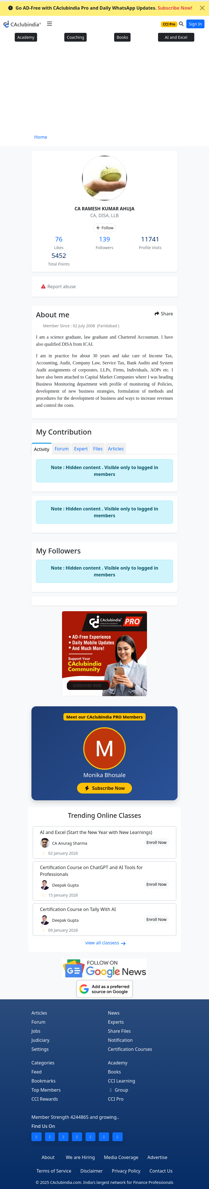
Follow (104, 227)
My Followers (58, 550)
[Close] (202, 8)
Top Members (46, 1090)
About (48, 1157)
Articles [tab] (115, 449)
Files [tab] (98, 449)
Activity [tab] (41, 449)
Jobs (35, 1031)
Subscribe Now (104, 788)
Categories (42, 1063)
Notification (120, 1040)
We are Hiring (80, 1157)
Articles (39, 1013)
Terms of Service (54, 1171)
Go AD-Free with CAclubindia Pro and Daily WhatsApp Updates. (100, 8)
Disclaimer (91, 1171)
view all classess (105, 943)
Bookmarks (43, 1081)
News (114, 1013)
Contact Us (161, 1171)
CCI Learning (121, 1081)
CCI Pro (115, 1099)
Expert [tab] (81, 449)
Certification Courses (130, 1049)
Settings (40, 1049)
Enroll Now (156, 842)
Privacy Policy (126, 1171)
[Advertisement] (104, 89)
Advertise (157, 1157)
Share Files (119, 1031)
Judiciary (40, 1040)
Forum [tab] (62, 449)
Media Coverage (121, 1157)
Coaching (75, 37)
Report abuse (58, 286)
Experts (116, 1022)
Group (118, 1090)
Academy (25, 37)
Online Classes (104, 815)
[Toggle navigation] (49, 24)
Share (163, 314)
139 (104, 239)
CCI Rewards (44, 1099)
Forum (38, 1022)
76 (59, 239)
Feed (36, 1072)
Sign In (195, 24)
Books (122, 37)
